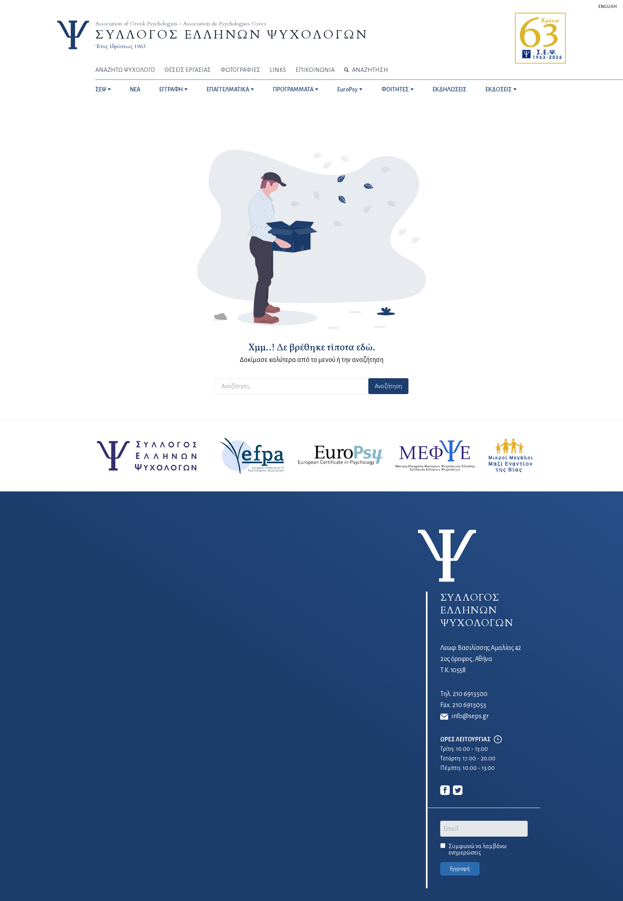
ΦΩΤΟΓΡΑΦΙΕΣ (240, 70)
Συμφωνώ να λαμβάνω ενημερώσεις (478, 849)
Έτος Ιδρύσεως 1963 (120, 46)
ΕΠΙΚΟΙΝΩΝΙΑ (315, 70)
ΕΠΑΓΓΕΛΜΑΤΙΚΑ (228, 89)
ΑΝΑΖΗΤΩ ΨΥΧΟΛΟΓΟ (125, 70)
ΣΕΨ (100, 89)
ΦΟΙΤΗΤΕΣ (395, 89)
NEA (135, 89)
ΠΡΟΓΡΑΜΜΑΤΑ (293, 89)
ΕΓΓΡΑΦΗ (171, 89)
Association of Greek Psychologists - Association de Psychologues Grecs (180, 23)
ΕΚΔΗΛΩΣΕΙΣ (449, 89)
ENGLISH (607, 6)
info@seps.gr (464, 717)
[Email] (484, 829)
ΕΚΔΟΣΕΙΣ (499, 89)
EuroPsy (347, 89)
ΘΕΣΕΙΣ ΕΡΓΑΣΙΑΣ (187, 70)
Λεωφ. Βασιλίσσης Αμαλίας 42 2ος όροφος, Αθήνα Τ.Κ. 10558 (480, 659)
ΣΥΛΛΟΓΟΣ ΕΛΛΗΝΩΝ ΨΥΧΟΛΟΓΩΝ (231, 35)
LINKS (278, 70)
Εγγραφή (460, 869)
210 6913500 (470, 694)
